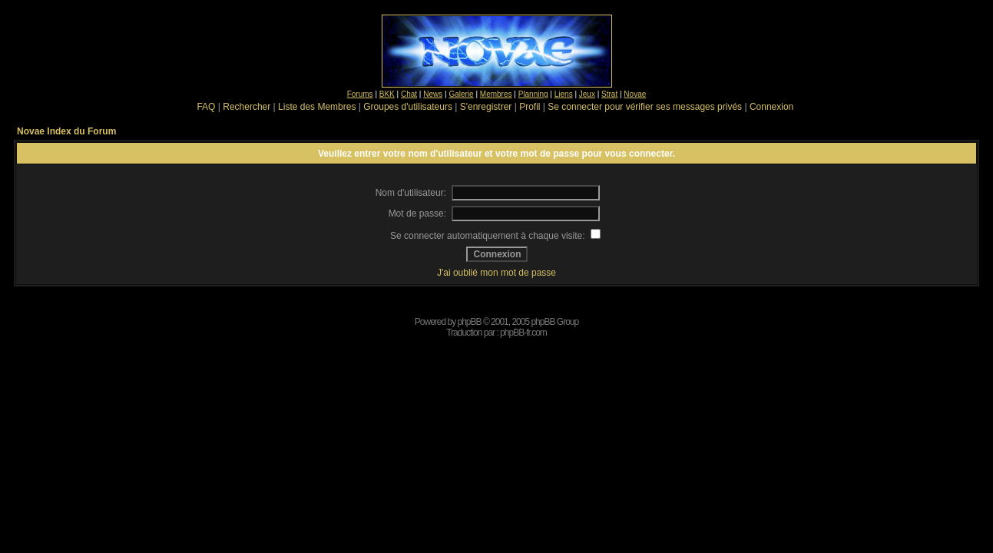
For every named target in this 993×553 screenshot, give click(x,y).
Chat (409, 94)
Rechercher (246, 106)
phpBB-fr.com (523, 332)
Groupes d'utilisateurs (407, 106)
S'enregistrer (486, 106)
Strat (609, 94)
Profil (529, 106)
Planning (533, 94)
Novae (635, 94)
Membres (496, 94)
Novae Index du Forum (66, 131)
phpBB (470, 321)
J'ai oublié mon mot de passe (496, 272)
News (432, 94)
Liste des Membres (317, 106)
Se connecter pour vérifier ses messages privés (645, 106)
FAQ (206, 106)
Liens (563, 94)
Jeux (587, 94)
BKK (387, 94)
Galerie (461, 94)
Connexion (771, 106)
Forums (360, 94)
